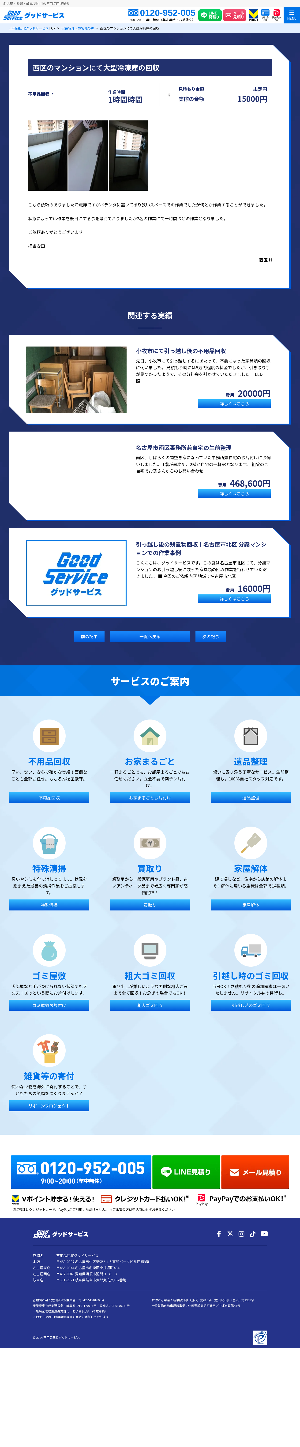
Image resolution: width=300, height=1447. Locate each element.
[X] (230, 1318)
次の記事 (210, 645)
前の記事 (89, 645)
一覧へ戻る (150, 645)
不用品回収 (38, 98)
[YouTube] (264, 1318)
